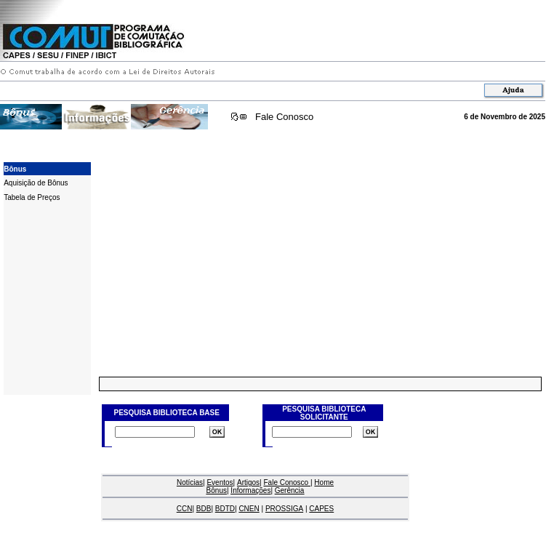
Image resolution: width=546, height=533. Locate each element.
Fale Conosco (284, 116)
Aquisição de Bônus (36, 183)
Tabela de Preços (32, 197)
